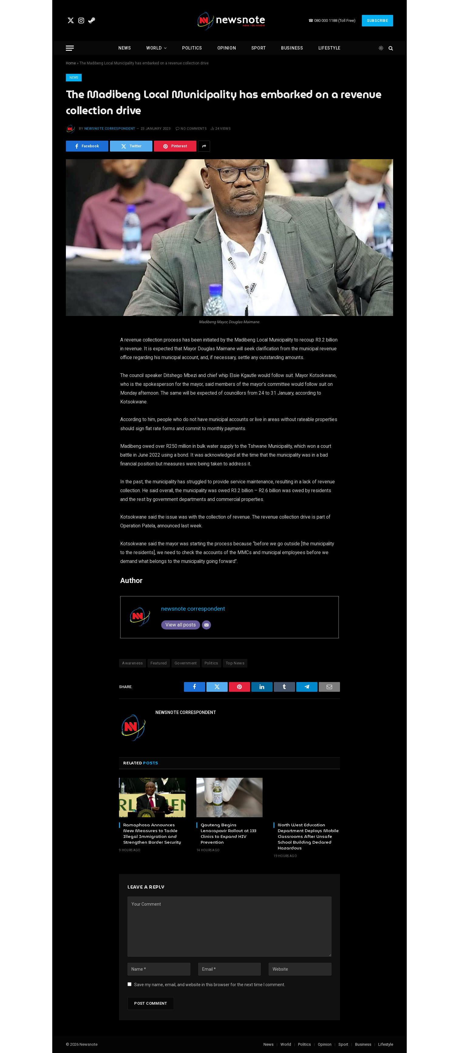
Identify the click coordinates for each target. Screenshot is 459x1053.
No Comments (191, 129)
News (124, 48)
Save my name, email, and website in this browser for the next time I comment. (209, 984)
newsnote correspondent (109, 129)
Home (71, 63)
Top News (235, 663)
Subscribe (377, 21)
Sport (258, 48)
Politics (192, 48)
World (154, 48)
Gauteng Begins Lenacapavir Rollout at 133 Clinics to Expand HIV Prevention (228, 833)
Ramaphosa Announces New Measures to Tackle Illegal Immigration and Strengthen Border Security (152, 833)
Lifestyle (329, 48)
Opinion (226, 48)
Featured (159, 663)
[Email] (206, 624)
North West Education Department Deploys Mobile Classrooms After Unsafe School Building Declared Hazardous (308, 836)
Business (292, 48)
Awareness (132, 663)
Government (186, 663)
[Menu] (70, 48)
